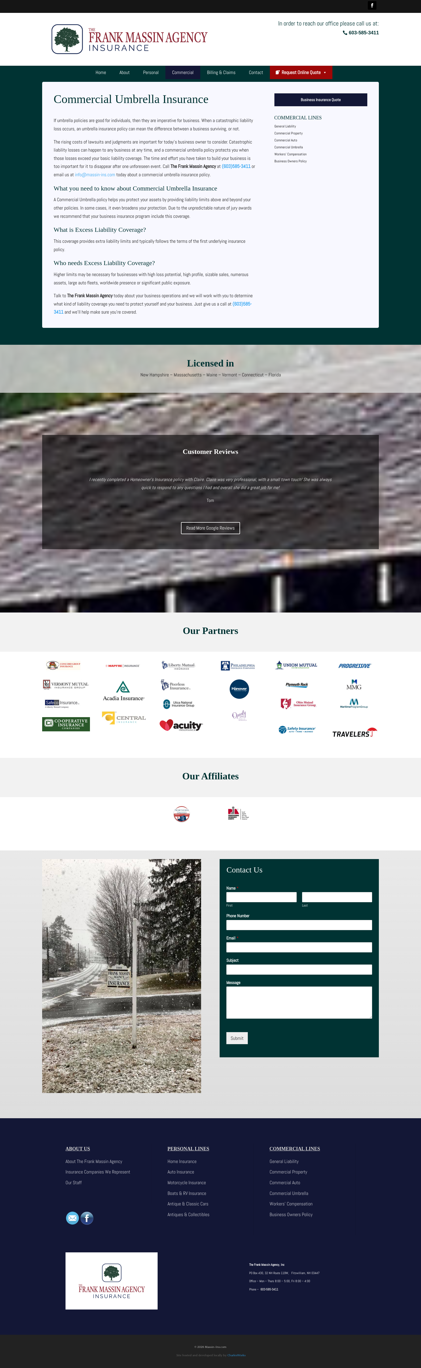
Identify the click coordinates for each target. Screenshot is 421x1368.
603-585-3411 (364, 32)
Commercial (183, 72)
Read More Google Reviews (210, 528)
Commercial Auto (285, 140)
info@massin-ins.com (95, 174)
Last (305, 905)
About (124, 72)
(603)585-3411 (236, 166)
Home (101, 72)
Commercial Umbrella (288, 147)
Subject (232, 960)
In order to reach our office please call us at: (328, 23)
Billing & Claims (221, 72)
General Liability (285, 126)
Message (233, 982)
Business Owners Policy (290, 161)
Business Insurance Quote (321, 99)
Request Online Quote (304, 72)
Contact (256, 72)
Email (232, 938)
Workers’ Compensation (290, 154)
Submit (237, 1038)
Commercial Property (288, 133)
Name (232, 888)
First (229, 905)
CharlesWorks (236, 1355)
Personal (151, 72)
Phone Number (237, 916)
